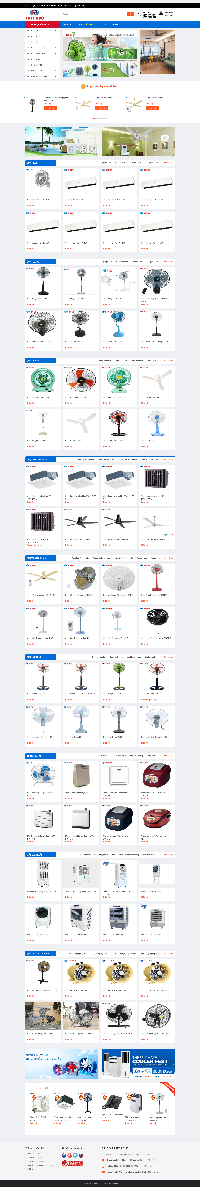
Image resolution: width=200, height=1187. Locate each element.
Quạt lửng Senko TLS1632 (152, 694)
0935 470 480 (148, 15)
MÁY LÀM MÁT (34, 854)
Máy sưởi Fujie (153, 756)
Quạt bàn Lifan (137, 360)
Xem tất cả (168, 163)
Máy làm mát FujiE (87, 855)
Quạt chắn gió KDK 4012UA (76, 243)
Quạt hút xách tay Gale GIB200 (153, 990)
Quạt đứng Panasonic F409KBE (40, 638)
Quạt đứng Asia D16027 (113, 299)
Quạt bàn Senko (98, 657)
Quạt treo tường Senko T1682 (39, 737)
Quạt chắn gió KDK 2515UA (38, 243)
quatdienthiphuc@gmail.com (146, 1172)
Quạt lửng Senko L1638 (112, 737)
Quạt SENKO (33, 657)
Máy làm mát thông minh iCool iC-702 (42, 892)
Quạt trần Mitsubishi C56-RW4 (115, 539)
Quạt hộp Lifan (154, 360)
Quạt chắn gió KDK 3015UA (152, 200)
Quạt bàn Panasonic (80, 558)
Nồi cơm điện (120, 756)
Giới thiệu (29, 1169)
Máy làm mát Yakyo (151, 855)
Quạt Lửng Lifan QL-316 (151, 441)
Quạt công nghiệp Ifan (78, 953)
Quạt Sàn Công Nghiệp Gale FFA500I (42, 1034)
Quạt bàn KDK (105, 163)
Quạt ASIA (32, 261)
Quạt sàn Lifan (105, 360)
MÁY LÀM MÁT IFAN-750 (113, 935)
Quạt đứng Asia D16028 (75, 299)
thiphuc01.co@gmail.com (123, 1172)
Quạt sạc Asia (137, 262)
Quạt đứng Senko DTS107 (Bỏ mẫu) (80, 694)
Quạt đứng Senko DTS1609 (38, 694)
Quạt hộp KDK (121, 163)
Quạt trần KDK (137, 163)
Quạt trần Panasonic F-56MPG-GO (41, 595)
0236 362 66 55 (146, 1166)
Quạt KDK (32, 163)
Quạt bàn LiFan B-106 (112, 397)
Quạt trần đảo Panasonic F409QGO (79, 595)
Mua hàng (50, 108)
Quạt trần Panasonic (101, 558)
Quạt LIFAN (33, 360)
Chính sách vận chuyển (34, 1161)
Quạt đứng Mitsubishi (150, 459)
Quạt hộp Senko (116, 657)
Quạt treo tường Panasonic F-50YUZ (156, 638)
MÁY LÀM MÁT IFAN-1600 (37, 935)
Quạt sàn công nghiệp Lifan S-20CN (117, 1034)
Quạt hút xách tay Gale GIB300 (77, 990)
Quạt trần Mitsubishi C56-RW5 (77, 539)
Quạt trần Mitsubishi (107, 459)
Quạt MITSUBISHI (36, 459)
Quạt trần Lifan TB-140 (150, 397)
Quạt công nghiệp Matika (125, 953)
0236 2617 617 (149, 17)
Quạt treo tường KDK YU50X (38, 200)
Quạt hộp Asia (106, 262)
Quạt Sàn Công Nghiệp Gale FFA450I (80, 1034)
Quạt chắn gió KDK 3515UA (114, 200)
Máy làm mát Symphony (129, 855)
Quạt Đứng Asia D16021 (113, 342)
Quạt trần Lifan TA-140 (74, 441)
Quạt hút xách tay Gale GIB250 (115, 990)
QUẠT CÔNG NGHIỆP (37, 953)
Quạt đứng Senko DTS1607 (114, 694)
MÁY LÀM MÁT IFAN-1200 (75, 935)
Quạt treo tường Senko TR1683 (154, 737)
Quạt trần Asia (154, 262)
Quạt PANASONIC (36, 558)
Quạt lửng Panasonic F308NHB (115, 638)
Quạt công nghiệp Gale (150, 953)
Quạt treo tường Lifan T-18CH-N (78, 397)
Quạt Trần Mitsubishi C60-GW (153, 539)
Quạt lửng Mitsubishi (128, 459)
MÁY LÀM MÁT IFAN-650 (151, 935)
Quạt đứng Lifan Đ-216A (37, 441)
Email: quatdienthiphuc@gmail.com (71, 6)
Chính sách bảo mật (33, 1154)
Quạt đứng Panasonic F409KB (77, 638)
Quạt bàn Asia (122, 262)
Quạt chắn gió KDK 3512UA (114, 243)
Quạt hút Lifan (121, 360)
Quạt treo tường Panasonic (148, 558)
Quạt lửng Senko (134, 657)
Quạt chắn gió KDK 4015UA (76, 200)
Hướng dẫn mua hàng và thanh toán (39, 1165)
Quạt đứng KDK (153, 163)
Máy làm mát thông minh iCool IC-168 (80, 892)
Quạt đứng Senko (152, 657)
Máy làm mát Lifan (107, 855)
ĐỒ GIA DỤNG (33, 756)
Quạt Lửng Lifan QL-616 (113, 441)
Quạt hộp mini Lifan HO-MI (38, 397)
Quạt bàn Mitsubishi (86, 459)
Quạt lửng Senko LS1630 (75, 737)
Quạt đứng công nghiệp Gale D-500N (42, 990)
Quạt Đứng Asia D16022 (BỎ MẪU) (155, 342)
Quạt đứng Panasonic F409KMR (154, 595)
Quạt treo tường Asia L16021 (39, 342)
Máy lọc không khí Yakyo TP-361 (78, 793)
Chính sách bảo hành (33, 1158)
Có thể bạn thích (39, 1088)
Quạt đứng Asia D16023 (37, 299)
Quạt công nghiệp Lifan (101, 953)
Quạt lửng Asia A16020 (74, 342)
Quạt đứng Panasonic (123, 558)
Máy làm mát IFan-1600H (151, 892)
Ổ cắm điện (106, 756)
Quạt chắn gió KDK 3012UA (152, 243)
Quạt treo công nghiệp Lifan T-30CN (155, 1034)
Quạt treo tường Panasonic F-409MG (118, 595)
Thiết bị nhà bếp (136, 756)
